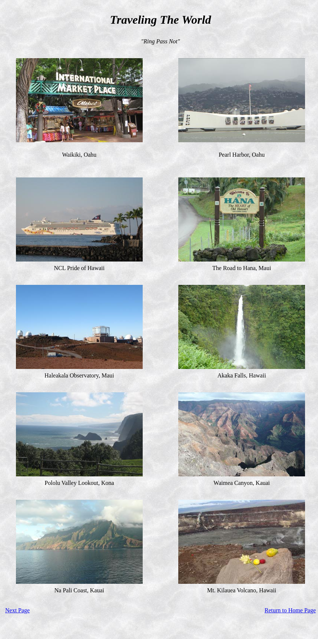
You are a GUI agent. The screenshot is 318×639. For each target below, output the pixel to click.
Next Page (17, 610)
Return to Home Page (290, 610)
